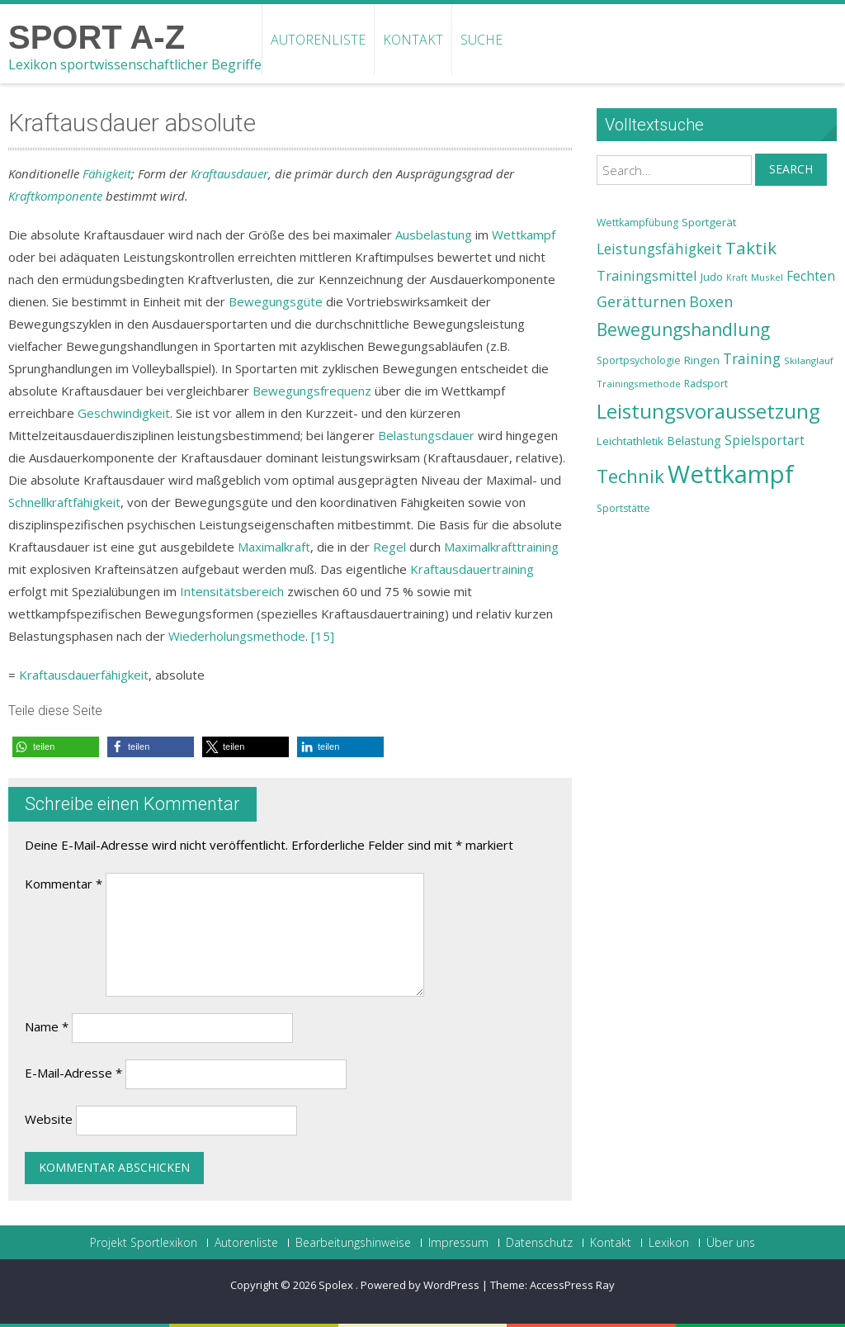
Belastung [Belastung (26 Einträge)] (694, 440)
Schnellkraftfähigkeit (64, 502)
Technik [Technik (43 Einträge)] (630, 476)
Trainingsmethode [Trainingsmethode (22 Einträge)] (639, 383)
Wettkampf (523, 234)
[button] (55, 747)
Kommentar (63, 883)
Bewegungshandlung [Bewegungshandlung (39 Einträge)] (683, 329)
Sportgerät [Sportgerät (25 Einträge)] (709, 222)
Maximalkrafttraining (501, 546)
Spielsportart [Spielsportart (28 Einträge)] (765, 440)
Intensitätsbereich (232, 591)
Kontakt (413, 40)
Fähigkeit (107, 173)
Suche (481, 40)
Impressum (458, 1243)
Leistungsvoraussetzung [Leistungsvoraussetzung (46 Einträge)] (708, 411)
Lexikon (669, 1243)
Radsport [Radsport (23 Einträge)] (706, 384)
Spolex (337, 1284)
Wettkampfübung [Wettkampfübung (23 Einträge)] (637, 223)
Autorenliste (318, 40)
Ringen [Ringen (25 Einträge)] (702, 360)
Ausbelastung (433, 234)
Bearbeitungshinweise (353, 1243)
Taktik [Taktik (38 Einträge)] (751, 247)
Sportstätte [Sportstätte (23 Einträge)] (623, 508)
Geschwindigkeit (124, 413)
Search (791, 169)
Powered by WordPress (420, 1284)
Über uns (730, 1243)
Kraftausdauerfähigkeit (84, 674)
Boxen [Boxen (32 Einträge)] (711, 301)
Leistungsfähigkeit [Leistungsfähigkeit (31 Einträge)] (659, 248)
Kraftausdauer (229, 173)
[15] (322, 636)
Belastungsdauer (426, 435)
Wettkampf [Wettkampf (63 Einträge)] (731, 474)
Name (46, 1026)
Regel (389, 546)
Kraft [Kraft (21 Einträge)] (737, 277)
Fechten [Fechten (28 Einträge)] (810, 276)
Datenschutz (539, 1243)
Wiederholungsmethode (236, 636)
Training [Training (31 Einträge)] (752, 358)
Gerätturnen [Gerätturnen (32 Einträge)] (641, 301)
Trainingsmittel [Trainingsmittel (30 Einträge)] (647, 275)
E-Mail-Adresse (73, 1072)
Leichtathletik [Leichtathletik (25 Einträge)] (630, 441)
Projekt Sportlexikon (143, 1243)
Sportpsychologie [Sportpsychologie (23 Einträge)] (639, 360)
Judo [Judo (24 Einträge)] (712, 276)
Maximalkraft (274, 546)
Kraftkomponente (55, 195)
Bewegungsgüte (276, 301)
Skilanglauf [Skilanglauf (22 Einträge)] (808, 360)
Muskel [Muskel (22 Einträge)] (767, 277)
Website (49, 1119)
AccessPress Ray (572, 1284)
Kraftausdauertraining (472, 569)
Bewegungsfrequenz (312, 390)
